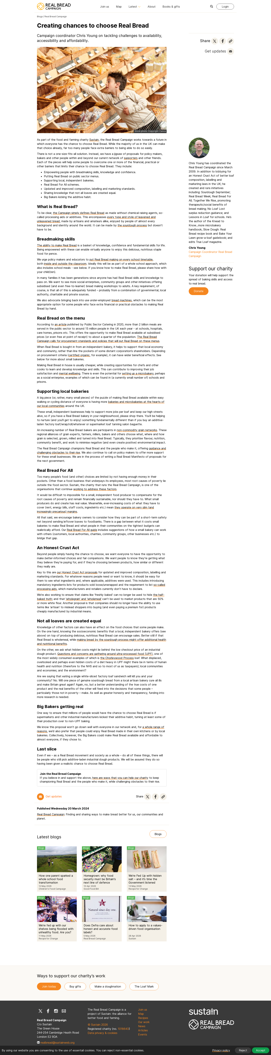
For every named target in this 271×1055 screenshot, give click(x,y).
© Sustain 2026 (98, 1024)
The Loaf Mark (144, 986)
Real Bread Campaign (56, 16)
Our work (143, 1022)
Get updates (215, 51)
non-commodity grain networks (137, 430)
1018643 (123, 1028)
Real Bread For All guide (82, 530)
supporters (131, 158)
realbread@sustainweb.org (57, 1042)
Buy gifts (75, 986)
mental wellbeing (69, 373)
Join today (49, 986)
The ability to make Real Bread (57, 245)
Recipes (143, 1018)
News (141, 1026)
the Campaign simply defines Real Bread (78, 213)
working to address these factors (94, 489)
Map (119, 6)
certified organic (79, 355)
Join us (104, 6)
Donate (198, 291)
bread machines (121, 300)
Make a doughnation (108, 986)
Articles (143, 1030)
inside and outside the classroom (65, 263)
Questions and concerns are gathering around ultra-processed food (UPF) (105, 654)
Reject (243, 1050)
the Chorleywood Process (117, 658)
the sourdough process (132, 225)
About (152, 6)
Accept (260, 1050)
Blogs (40, 16)
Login (225, 6)
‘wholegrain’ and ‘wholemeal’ (83, 599)
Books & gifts (171, 6)
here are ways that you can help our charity (120, 777)
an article (61, 324)
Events (142, 1034)
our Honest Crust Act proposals (77, 572)
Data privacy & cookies (102, 1033)
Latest (135, 6)
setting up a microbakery (137, 373)
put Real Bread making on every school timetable (121, 259)
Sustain (94, 139)
